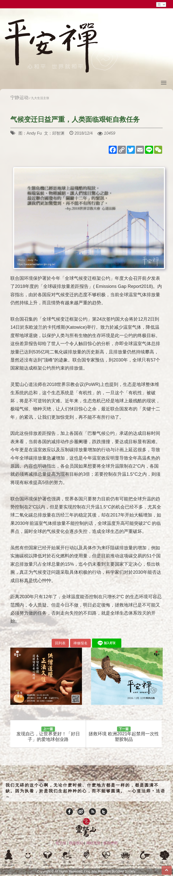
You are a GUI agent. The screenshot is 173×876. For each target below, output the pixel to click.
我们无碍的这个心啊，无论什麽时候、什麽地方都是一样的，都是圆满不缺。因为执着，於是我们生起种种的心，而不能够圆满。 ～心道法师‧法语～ (85, 791)
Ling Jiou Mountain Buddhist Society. (110, 871)
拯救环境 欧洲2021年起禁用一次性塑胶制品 (124, 734)
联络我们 (76, 843)
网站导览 (93, 843)
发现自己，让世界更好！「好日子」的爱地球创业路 (48, 734)
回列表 (60, 643)
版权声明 (110, 843)
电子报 (60, 843)
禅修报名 (80, 643)
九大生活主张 (40, 98)
